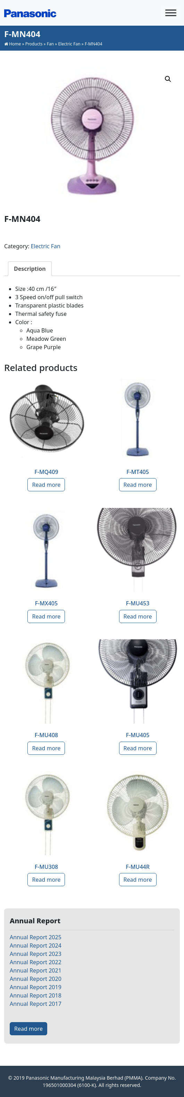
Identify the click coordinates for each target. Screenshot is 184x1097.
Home (15, 44)
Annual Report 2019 (35, 987)
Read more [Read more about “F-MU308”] (46, 879)
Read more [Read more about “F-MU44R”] (138, 879)
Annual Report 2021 (35, 970)
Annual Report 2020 (35, 979)
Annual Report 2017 (35, 1004)
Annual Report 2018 (35, 995)
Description (30, 269)
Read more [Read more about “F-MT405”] (138, 485)
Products (34, 44)
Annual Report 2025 (35, 937)
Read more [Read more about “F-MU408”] (46, 748)
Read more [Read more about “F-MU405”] (138, 748)
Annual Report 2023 (35, 954)
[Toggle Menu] (170, 12)
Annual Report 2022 (35, 962)
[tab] (30, 268)
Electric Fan (69, 44)
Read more (28, 1029)
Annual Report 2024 (35, 945)
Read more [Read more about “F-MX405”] (46, 616)
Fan (50, 44)
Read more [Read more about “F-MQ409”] (46, 485)
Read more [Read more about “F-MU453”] (138, 616)
